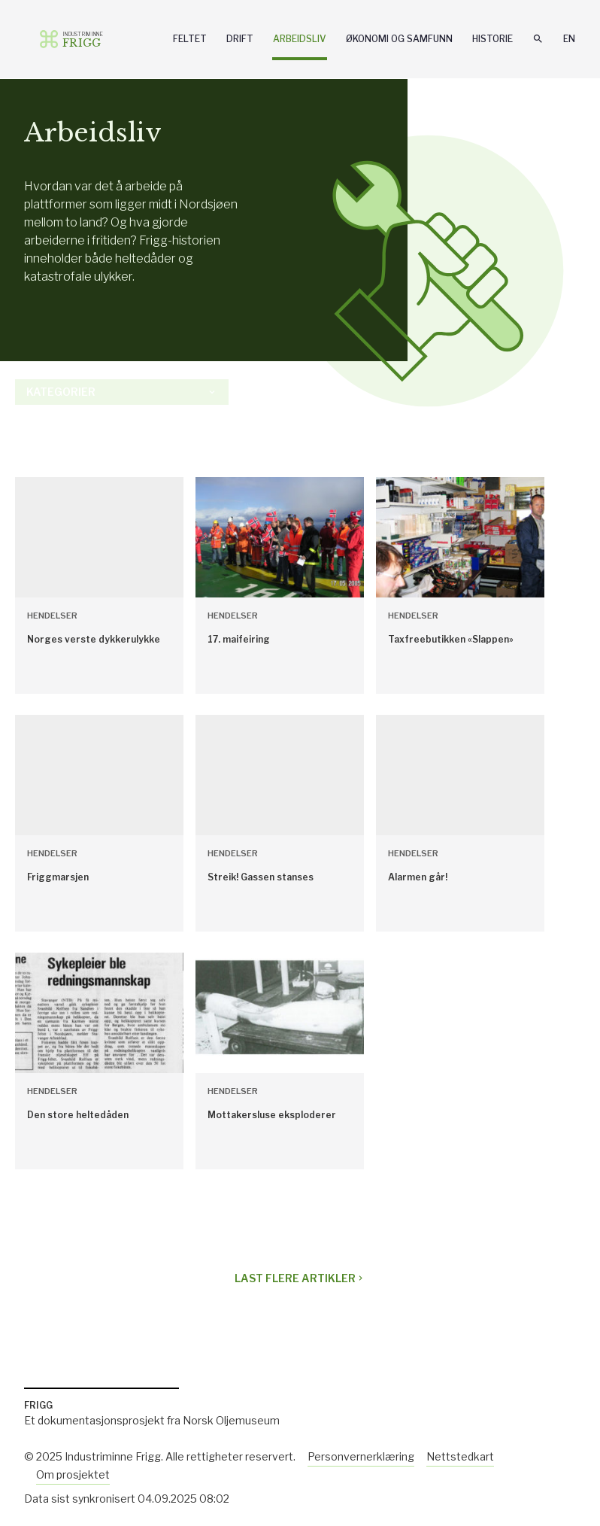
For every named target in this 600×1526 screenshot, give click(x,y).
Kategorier (121, 391)
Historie (492, 38)
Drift (239, 38)
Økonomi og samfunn (399, 38)
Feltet (190, 38)
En (569, 38)
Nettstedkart (460, 1456)
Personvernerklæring (361, 1456)
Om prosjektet (73, 1474)
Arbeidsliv (299, 38)
